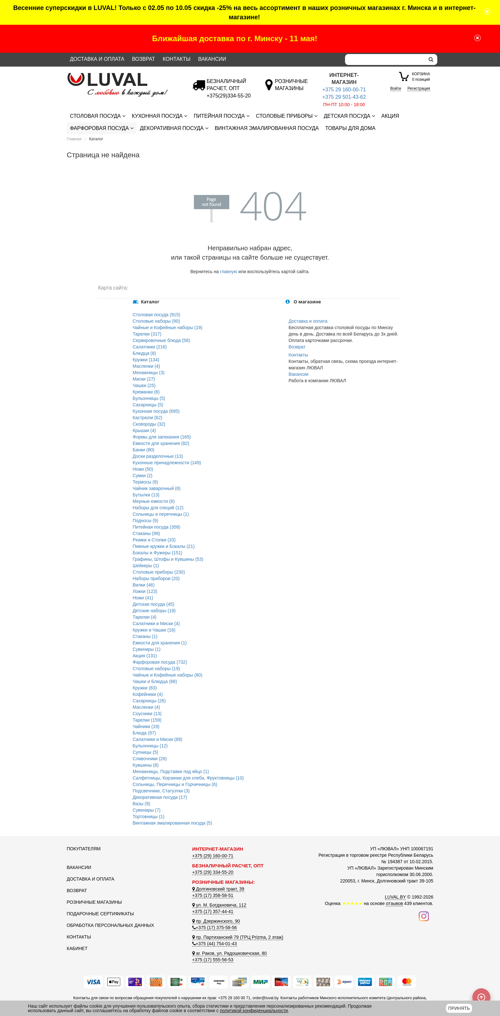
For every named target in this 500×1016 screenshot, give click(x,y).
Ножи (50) (143, 469)
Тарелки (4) (145, 617)
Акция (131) (145, 655)
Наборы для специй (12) (158, 507)
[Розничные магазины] (291, 88)
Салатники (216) (150, 346)
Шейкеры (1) (146, 565)
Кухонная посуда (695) (156, 411)
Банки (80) (143, 449)
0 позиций (421, 76)
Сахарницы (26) (149, 700)
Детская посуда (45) (153, 604)
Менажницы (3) (149, 372)
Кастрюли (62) (147, 417)
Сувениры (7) (147, 810)
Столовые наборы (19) (156, 668)
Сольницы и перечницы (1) (161, 514)
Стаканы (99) (146, 533)
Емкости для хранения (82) (161, 443)
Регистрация (418, 88)
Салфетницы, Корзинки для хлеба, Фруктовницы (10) (188, 777)
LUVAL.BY (395, 897)
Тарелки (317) (147, 334)
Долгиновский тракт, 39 (218, 888)
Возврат (143, 59)
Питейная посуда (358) (156, 527)
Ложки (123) (145, 591)
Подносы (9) (145, 520)
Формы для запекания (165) (162, 436)
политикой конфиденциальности (254, 1010)
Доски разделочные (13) (158, 456)
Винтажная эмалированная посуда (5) (172, 823)
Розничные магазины (94, 902)
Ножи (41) (143, 597)
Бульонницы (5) (149, 398)
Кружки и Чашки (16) (154, 630)
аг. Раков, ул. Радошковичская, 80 (229, 953)
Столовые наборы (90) (156, 321)
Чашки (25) (144, 385)
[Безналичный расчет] (228, 95)
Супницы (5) (145, 752)
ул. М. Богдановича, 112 (219, 905)
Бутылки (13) (146, 494)
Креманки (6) (146, 391)
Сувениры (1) (147, 649)
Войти (395, 88)
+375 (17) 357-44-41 (212, 911)
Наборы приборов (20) (156, 578)
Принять (459, 1008)
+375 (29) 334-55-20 (212, 872)
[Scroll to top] (481, 997)
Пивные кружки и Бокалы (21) (164, 546)
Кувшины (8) (146, 765)
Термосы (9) (145, 482)
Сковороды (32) (149, 424)
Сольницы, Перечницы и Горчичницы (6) (175, 784)
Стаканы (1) (145, 636)
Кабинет (77, 948)
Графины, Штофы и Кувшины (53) (168, 559)
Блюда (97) (144, 732)
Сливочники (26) (150, 758)
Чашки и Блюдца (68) (155, 681)
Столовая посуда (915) (156, 314)
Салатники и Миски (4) (156, 623)
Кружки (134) (146, 359)
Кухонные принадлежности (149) (167, 462)
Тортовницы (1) (149, 816)
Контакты (176, 59)
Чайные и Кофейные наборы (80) (168, 675)
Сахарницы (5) (148, 404)
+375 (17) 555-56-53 (212, 959)
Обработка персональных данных (110, 925)
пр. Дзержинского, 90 (216, 921)
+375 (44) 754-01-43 (214, 943)
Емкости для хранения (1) (160, 642)
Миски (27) (144, 379)
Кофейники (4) (148, 694)
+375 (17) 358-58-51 (212, 895)
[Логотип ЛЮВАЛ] (125, 75)
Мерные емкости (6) (154, 501)
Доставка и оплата (97, 59)
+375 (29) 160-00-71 (212, 855)
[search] (431, 59)
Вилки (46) (144, 584)
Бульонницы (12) (150, 745)
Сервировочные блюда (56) (161, 340)
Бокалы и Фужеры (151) (157, 552)
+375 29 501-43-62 (344, 97)
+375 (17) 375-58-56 (214, 927)
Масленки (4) (146, 366)
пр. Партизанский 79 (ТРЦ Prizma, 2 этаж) (237, 937)
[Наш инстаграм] (423, 916)
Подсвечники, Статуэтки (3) (161, 790)
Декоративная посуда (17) (160, 797)
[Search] (385, 59)
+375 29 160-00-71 (344, 89)
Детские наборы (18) (154, 610)
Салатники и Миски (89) (157, 739)
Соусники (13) (147, 713)
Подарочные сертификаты (100, 913)
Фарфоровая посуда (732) (160, 662)
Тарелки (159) (147, 720)
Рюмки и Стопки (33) (154, 539)
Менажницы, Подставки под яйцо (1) (171, 771)
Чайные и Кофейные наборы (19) (168, 327)
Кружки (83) (145, 687)
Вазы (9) (141, 803)
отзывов (394, 903)
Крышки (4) (144, 430)
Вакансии (212, 59)
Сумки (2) (143, 475)
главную (228, 271)
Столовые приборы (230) (159, 572)
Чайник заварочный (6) (157, 488)
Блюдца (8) (144, 353)
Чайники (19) (146, 726)
